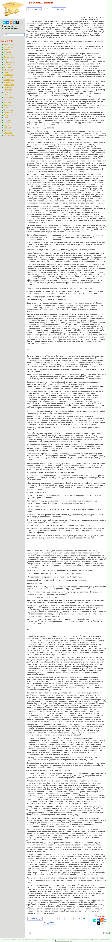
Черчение (7, 128)
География (8, 52)
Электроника (9, 135)
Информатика (9, 62)
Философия (8, 120)
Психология (8, 97)
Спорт (6, 107)
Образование (9, 85)
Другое (6, 60)
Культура (7, 67)
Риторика (7, 102)
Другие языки (9, 57)
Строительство (9, 110)
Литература (8, 70)
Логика (6, 72)
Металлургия (9, 80)
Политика (7, 92)
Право (6, 95)
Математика (8, 75)
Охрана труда (9, 87)
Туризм (6, 115)
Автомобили (8, 44)
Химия (6, 125)
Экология (7, 130)
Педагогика (8, 90)
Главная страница (9, 26)
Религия (7, 100)
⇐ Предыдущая (34, 9)
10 (84, 919)
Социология (8, 105)
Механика (7, 82)
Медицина (8, 77)
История (7, 65)
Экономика (8, 133)
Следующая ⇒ (59, 9)
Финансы (7, 123)
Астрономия (8, 47)
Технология (8, 112)
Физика (6, 118)
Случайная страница (10, 28)
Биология (7, 49)
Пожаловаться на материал (63, 941)
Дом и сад (8, 54)
